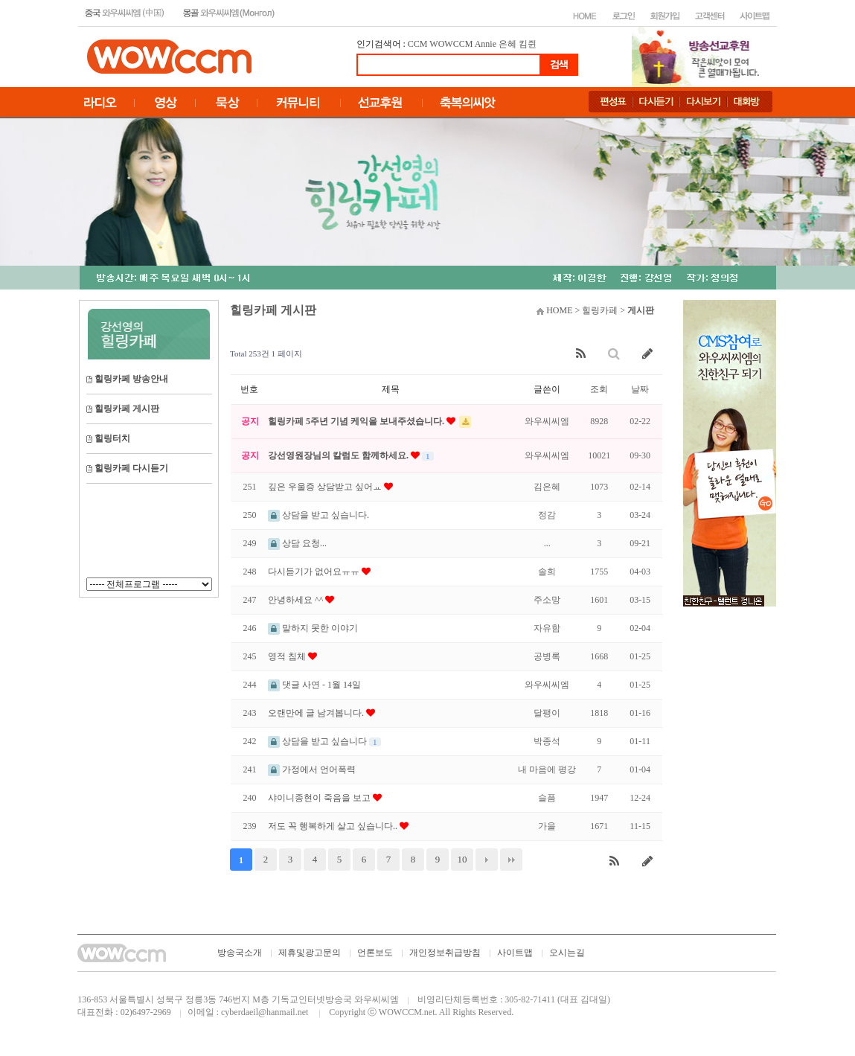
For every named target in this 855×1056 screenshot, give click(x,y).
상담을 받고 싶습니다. (318, 515)
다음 (486, 859)
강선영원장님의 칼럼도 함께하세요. (339, 455)
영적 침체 (288, 656)
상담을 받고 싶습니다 (318, 741)
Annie (485, 44)
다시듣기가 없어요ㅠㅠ (315, 571)
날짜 (640, 389)
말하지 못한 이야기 (313, 628)
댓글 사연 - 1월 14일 (314, 684)
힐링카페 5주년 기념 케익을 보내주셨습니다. (357, 421)
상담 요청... (297, 543)
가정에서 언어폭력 (312, 769)
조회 (599, 389)
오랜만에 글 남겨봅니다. (317, 713)
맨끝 (511, 859)
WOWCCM (451, 44)
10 (462, 859)
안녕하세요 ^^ (296, 600)
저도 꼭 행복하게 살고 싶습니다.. (334, 826)
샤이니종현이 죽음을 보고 (320, 798)
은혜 (507, 44)
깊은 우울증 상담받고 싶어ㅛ (326, 486)
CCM (418, 44)
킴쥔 (528, 44)
